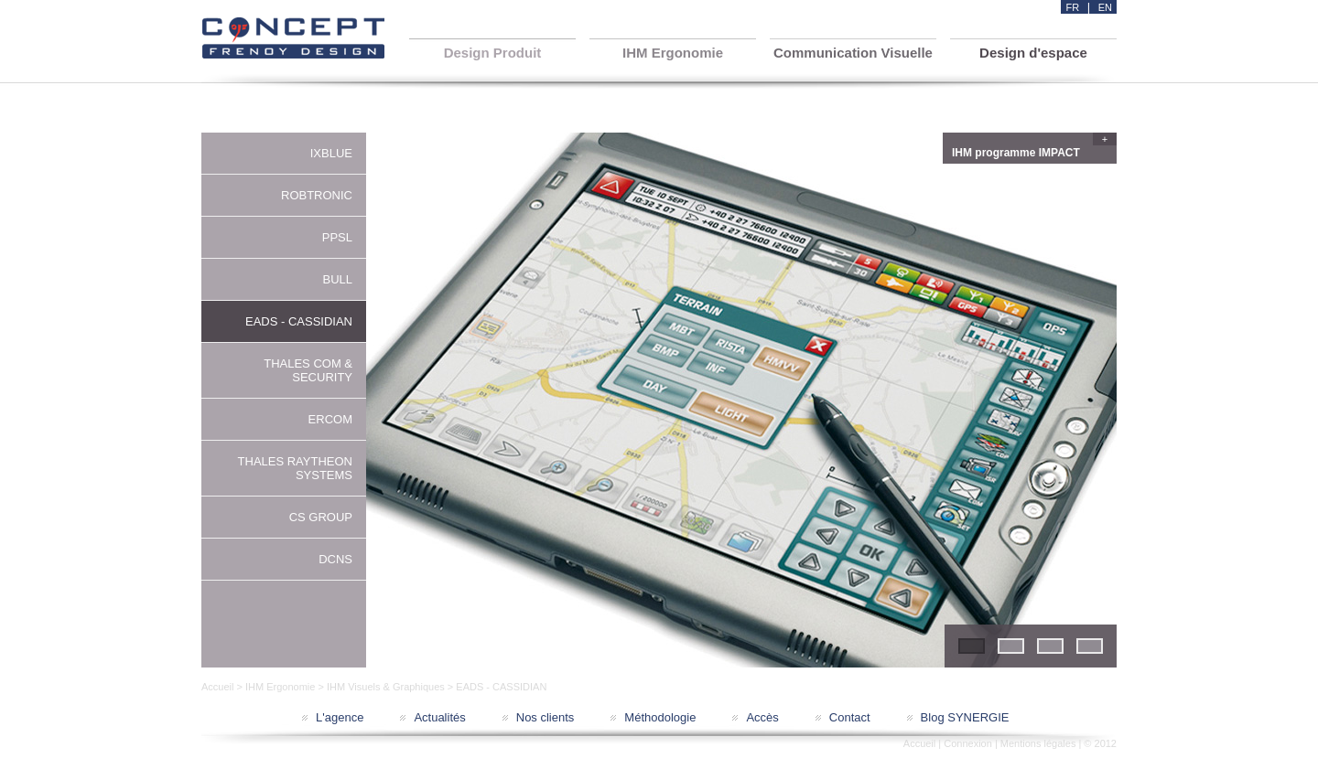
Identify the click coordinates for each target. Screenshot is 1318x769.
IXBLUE (331, 153)
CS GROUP (320, 517)
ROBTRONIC (316, 195)
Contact (849, 717)
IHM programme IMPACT (1032, 150)
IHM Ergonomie (280, 686)
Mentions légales (1038, 743)
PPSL (337, 237)
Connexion (968, 743)
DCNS (335, 559)
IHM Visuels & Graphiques (386, 686)
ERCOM (330, 419)
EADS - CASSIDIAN (298, 321)
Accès (762, 717)
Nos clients (545, 717)
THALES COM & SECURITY (308, 370)
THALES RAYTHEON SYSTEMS (295, 468)
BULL (337, 279)
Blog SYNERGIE (965, 717)
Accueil (217, 686)
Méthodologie (660, 717)
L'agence (339, 717)
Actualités (439, 717)
